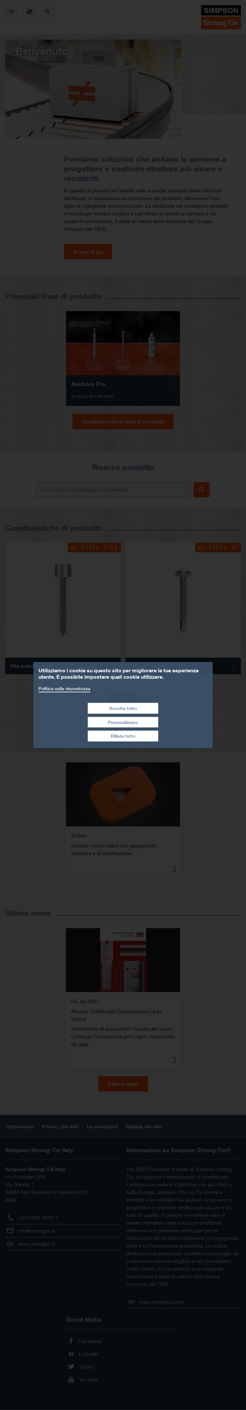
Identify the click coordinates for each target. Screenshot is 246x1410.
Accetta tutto (123, 708)
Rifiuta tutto (123, 736)
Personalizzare (123, 722)
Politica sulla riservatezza (64, 688)
